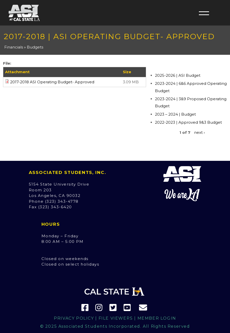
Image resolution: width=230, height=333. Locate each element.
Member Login (156, 318)
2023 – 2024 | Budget (175, 114)
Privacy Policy (74, 318)
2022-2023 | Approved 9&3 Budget (188, 122)
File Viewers (116, 318)
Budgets (35, 47)
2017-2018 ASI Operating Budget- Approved (52, 82)
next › (199, 132)
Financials (13, 47)
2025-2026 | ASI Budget (177, 75)
